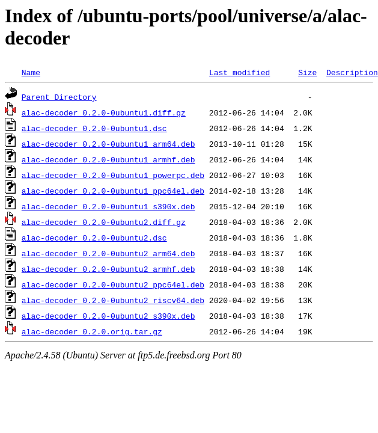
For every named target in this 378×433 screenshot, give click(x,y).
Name (31, 72)
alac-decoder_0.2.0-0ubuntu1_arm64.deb (108, 143)
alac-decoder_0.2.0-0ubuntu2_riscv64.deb (113, 300)
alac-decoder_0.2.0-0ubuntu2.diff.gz (104, 221)
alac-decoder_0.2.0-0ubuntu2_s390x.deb (108, 315)
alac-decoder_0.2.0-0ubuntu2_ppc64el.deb (113, 284)
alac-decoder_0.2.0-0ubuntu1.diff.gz (104, 112)
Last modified (239, 72)
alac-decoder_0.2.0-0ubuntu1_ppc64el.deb (113, 190)
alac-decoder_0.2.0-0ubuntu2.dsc (94, 237)
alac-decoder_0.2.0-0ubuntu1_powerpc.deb (113, 175)
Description (352, 72)
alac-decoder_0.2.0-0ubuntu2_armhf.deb (108, 268)
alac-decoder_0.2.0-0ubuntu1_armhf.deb (108, 159)
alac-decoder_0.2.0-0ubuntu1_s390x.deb (108, 206)
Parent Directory (59, 96)
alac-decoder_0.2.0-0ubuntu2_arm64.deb (108, 253)
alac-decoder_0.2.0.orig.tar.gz (92, 331)
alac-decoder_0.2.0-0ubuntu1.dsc (94, 128)
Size (307, 72)
